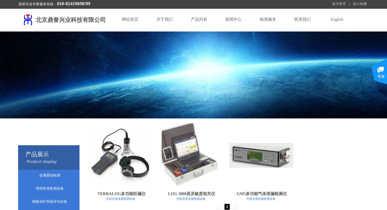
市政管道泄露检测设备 (120, 198)
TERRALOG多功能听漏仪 (121, 194)
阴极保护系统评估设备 (49, 202)
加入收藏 (360, 4)
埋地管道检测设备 (50, 188)
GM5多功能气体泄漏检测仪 (262, 194)
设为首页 (339, 4)
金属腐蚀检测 (49, 175)
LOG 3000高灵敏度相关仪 (191, 194)
